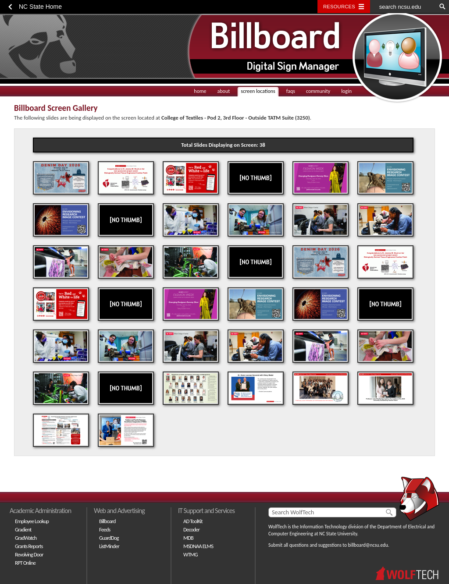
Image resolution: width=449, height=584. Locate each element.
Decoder (191, 529)
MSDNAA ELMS (198, 546)
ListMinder (109, 546)
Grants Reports (29, 546)
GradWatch (25, 537)
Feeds (104, 529)
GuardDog (109, 537)
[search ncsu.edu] (403, 6)
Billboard (107, 521)
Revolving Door (29, 554)
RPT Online (25, 562)
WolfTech (277, 527)
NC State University (338, 534)
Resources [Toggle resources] (339, 6)
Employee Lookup (32, 521)
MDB (188, 537)
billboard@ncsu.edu (368, 545)
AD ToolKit (193, 521)
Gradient (23, 529)
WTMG (190, 554)
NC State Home (40, 6)
